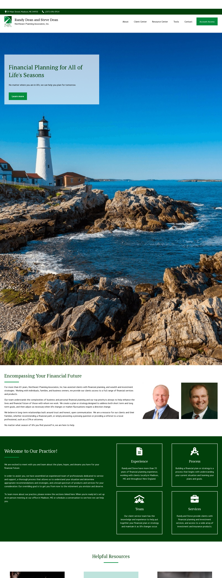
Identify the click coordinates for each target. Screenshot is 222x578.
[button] (125, 12)
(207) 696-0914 (51, 3)
